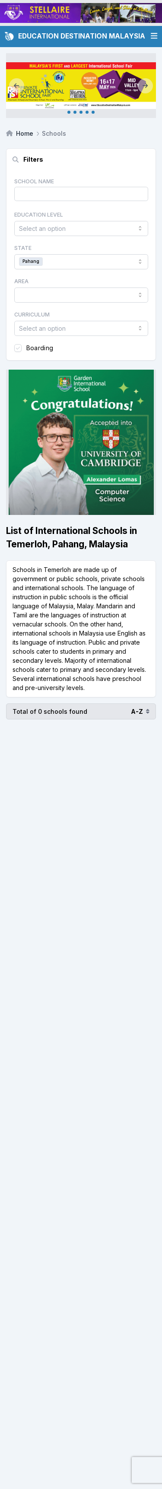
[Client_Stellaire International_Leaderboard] (81, 13)
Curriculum (32, 314)
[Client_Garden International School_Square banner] (81, 442)
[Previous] (16, 85)
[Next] (145, 85)
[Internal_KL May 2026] (81, 85)
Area (21, 281)
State (23, 248)
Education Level (38, 214)
